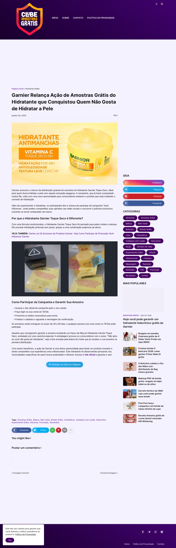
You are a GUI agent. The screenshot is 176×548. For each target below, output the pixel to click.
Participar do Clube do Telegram (65, 364)
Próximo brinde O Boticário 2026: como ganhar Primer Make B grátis (149, 352)
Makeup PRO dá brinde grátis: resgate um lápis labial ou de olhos (150, 381)
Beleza (36, 420)
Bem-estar (45, 420)
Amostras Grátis (32, 89)
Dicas (128, 246)
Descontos (101, 420)
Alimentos (130, 218)
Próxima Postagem (108, 473)
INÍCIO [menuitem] (55, 18)
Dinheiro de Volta (144, 246)
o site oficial (89, 355)
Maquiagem (131, 264)
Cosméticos (69, 420)
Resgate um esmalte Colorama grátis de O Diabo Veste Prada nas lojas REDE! (149, 337)
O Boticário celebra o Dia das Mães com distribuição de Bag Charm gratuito (150, 367)
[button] (157, 4)
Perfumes (130, 270)
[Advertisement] (88, 63)
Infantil (152, 252)
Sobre (127, 544)
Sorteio (145, 275)
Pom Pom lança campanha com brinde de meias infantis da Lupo (150, 406)
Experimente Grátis (20, 422)
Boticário (130, 229)
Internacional (131, 258)
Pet (142, 270)
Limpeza (147, 258)
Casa (128, 235)
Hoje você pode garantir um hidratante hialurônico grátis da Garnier (143, 323)
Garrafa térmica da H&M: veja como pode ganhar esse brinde (150, 393)
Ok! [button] (9, 540)
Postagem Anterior (21, 473)
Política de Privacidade (143, 544)
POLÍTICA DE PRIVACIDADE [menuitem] (100, 18)
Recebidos (54, 422)
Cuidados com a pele (85, 420)
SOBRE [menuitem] (65, 18)
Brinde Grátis (57, 420)
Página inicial (17, 89)
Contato (160, 544)
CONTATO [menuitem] (78, 18)
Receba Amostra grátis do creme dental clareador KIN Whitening (151, 418)
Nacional (34, 422)
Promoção (43, 422)
